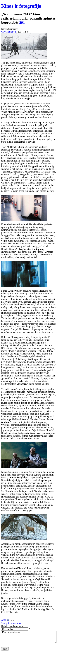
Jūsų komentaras (29, 638)
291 (22, 22)
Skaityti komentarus (11, 623)
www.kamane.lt (8, 31)
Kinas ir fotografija (21, 6)
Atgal (4, 620)
